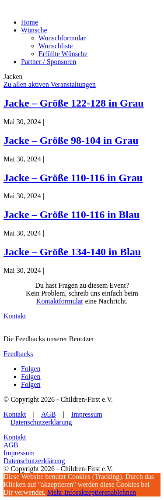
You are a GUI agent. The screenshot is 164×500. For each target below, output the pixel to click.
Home (29, 22)
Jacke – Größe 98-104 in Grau (71, 140)
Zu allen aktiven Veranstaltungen (49, 84)
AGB (48, 414)
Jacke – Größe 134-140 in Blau (72, 251)
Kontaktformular (60, 301)
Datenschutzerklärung (41, 422)
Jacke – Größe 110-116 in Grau (73, 177)
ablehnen (123, 492)
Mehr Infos (63, 492)
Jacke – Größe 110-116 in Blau (71, 214)
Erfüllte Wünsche (62, 53)
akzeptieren (95, 492)
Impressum (86, 414)
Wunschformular (62, 38)
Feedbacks (18, 353)
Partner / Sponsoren (48, 61)
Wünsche (34, 30)
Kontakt (14, 316)
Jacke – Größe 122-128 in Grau (73, 103)
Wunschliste (55, 46)
